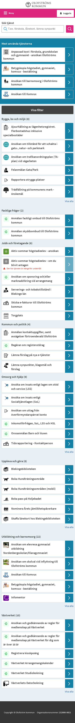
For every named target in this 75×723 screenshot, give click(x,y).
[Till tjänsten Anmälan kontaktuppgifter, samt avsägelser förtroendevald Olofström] (33, 334)
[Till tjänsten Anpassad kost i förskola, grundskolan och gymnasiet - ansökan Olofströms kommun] (33, 55)
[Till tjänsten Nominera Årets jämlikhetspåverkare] (33, 508)
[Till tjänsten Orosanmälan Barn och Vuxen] (33, 433)
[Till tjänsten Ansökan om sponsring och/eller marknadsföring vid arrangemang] (33, 278)
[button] (37, 110)
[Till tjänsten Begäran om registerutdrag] (33, 345)
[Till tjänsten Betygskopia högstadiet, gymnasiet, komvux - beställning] (33, 69)
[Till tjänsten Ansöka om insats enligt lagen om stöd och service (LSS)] (33, 386)
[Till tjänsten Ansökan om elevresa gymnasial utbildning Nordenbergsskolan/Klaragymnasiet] (33, 548)
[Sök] (69, 29)
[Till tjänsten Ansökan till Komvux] (33, 94)
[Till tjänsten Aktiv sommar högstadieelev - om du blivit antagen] (33, 263)
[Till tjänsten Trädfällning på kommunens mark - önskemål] (33, 191)
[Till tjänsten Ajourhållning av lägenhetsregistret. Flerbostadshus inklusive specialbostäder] (33, 131)
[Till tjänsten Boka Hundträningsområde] (33, 479)
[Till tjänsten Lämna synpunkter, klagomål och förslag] (33, 367)
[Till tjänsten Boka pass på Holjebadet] (33, 499)
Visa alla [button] (69, 201)
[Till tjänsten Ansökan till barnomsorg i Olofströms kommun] (33, 82)
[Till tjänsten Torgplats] (33, 315)
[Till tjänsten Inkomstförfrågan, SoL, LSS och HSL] (33, 423)
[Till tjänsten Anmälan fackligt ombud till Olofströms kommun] (33, 220)
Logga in (65, 13)
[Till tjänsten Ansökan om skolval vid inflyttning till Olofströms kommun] (33, 563)
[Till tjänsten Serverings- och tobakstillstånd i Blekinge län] (33, 291)
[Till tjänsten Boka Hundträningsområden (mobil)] (33, 489)
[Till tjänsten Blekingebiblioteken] (33, 469)
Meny (11, 13)
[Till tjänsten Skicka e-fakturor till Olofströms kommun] (33, 304)
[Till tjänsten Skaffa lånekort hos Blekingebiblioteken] (33, 518)
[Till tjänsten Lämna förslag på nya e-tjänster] (33, 355)
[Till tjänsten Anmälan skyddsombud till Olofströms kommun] (33, 233)
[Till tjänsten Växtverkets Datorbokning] (33, 683)
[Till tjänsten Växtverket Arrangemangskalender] (33, 663)
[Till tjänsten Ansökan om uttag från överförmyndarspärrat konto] (33, 412)
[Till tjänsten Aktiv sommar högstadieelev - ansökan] (33, 251)
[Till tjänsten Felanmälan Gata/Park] (33, 170)
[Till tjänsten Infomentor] (33, 597)
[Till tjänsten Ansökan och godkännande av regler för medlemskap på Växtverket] (33, 625)
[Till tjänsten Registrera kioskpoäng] (33, 653)
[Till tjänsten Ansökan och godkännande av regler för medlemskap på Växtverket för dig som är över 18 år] (33, 640)
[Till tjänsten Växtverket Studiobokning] (33, 673)
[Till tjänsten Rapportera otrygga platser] (33, 179)
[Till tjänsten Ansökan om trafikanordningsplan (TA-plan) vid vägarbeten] (33, 159)
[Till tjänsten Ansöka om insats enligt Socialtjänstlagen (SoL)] (33, 399)
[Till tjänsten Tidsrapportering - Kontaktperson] (33, 443)
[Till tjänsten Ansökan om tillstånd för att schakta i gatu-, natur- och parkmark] (33, 146)
